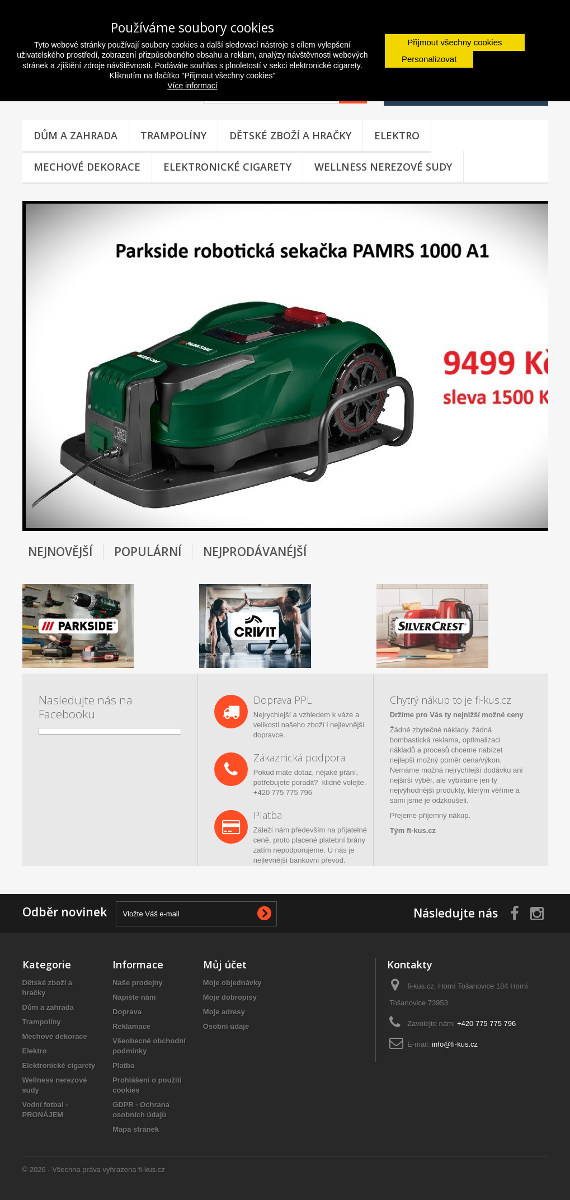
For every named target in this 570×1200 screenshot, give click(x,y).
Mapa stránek (135, 1129)
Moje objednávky (232, 982)
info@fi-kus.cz (455, 1044)
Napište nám (134, 997)
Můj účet (225, 964)
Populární (147, 551)
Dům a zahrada (75, 135)
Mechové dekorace (87, 166)
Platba (123, 1065)
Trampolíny (173, 135)
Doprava (127, 1012)
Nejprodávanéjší (255, 551)
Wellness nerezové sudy (383, 166)
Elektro (397, 135)
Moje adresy (224, 1012)
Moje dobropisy (230, 997)
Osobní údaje (226, 1026)
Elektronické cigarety (227, 166)
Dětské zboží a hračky (290, 135)
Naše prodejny (137, 982)
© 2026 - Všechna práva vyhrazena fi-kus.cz (93, 1169)
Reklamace (131, 1026)
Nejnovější (60, 551)
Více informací (192, 85)
